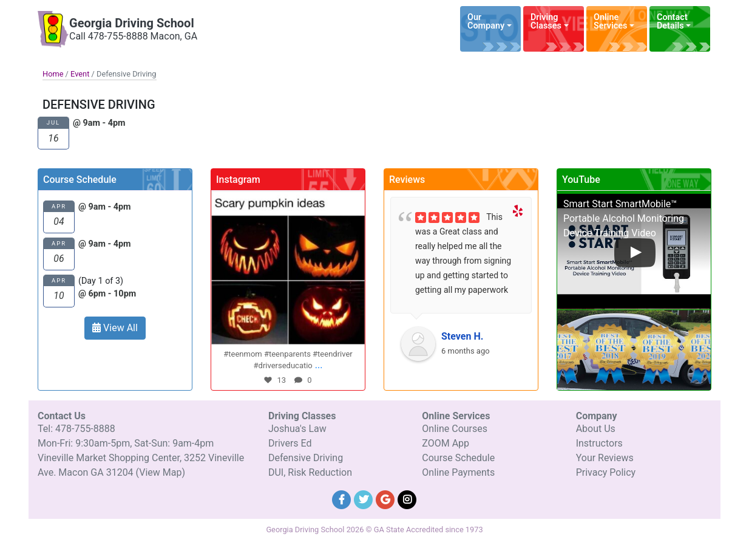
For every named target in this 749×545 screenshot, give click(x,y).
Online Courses (454, 428)
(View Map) (160, 472)
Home (52, 73)
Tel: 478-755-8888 (76, 428)
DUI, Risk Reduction (310, 472)
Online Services (610, 21)
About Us (595, 428)
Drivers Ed (290, 443)
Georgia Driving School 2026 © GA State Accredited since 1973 (374, 529)
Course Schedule (458, 458)
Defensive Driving (305, 458)
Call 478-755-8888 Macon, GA (133, 36)
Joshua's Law (297, 428)
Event (79, 73)
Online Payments (458, 472)
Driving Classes (545, 21)
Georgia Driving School (131, 23)
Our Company (485, 21)
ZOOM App (445, 443)
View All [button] (115, 328)
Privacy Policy (606, 472)
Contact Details (672, 21)
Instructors (599, 443)
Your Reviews (605, 458)
